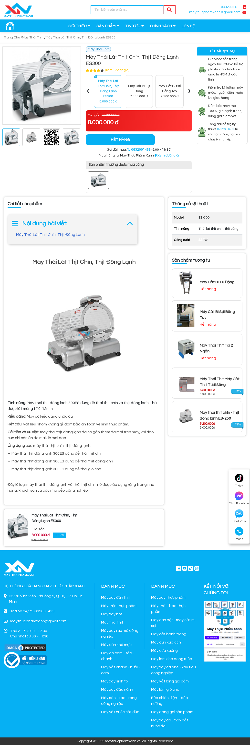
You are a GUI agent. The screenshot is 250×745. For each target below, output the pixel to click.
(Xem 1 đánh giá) (117, 70)
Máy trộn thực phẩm (118, 606)
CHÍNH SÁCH (161, 26)
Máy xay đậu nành (117, 689)
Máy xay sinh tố (114, 681)
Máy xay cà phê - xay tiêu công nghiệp (173, 670)
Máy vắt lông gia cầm (170, 681)
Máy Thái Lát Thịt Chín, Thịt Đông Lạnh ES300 (80, 37)
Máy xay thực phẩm (168, 597)
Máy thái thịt (112, 622)
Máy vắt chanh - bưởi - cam (120, 670)
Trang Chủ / (13, 37)
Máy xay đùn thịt (115, 597)
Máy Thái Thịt (32, 37)
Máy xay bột (112, 614)
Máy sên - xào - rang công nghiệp (119, 701)
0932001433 (230, 7)
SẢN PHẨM (105, 26)
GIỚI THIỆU (77, 26)
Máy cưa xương (164, 651)
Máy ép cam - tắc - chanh (117, 656)
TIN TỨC (132, 26)
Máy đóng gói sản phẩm (172, 712)
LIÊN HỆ (188, 26)
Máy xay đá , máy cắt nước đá (169, 723)
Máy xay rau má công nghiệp (119, 633)
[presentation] (88, 91)
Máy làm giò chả (165, 689)
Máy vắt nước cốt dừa (120, 712)
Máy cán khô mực (116, 645)
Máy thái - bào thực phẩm (168, 609)
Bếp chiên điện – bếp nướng (169, 701)
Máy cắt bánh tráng (168, 634)
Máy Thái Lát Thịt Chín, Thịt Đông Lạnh (50, 235)
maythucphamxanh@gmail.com (214, 12)
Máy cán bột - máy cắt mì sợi (173, 623)
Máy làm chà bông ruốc (171, 659)
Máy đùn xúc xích (166, 642)
